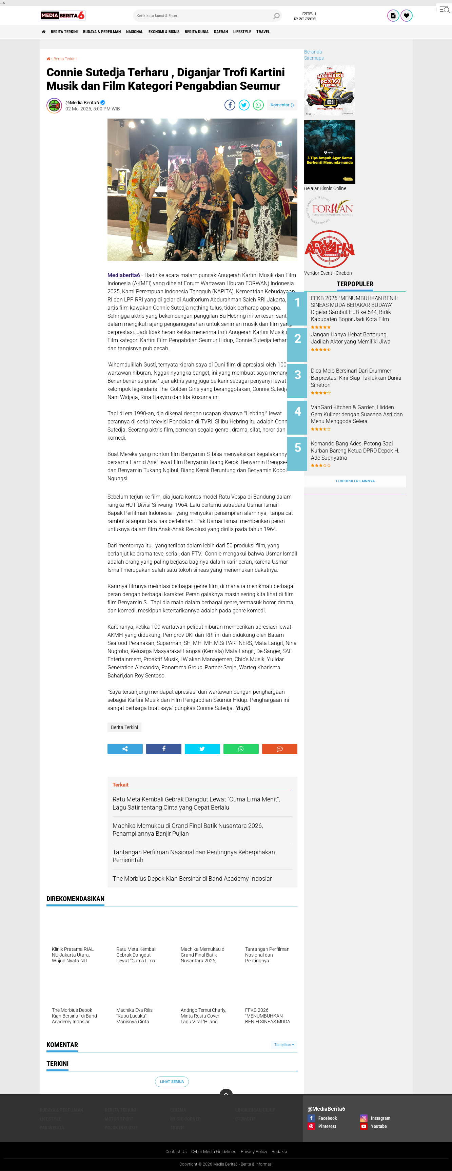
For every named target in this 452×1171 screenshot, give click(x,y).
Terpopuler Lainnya (355, 468)
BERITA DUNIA (234, 32)
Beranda (313, 52)
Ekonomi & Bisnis (193, 32)
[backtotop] (226, 1095)
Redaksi (283, 1152)
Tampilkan (284, 1045)
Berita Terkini (71, 32)
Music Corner (185, 1119)
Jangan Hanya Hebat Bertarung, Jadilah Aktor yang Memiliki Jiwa (363, 339)
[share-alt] (125, 749)
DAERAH (263, 32)
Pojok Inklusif (121, 1127)
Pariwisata (52, 1127)
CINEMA (178, 1110)
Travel (316, 32)
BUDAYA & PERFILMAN (116, 32)
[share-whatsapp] (258, 105)
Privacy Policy (256, 1152)
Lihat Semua (172, 1081)
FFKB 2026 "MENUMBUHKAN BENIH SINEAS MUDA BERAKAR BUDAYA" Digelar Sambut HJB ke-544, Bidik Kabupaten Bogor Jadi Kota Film (363, 316)
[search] (207, 15)
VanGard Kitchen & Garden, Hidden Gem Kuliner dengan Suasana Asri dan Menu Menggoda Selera (361, 411)
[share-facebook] (229, 105)
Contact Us (172, 1152)
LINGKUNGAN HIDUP (255, 1110)
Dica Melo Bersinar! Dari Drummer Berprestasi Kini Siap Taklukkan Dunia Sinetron (364, 373)
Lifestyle (290, 32)
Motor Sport (119, 1119)
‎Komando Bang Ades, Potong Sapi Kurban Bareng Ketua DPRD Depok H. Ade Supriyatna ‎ (363, 445)
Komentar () (282, 104)
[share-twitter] (244, 105)
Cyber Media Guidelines (212, 1152)
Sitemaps (314, 58)
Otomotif (245, 1119)
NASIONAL (156, 32)
